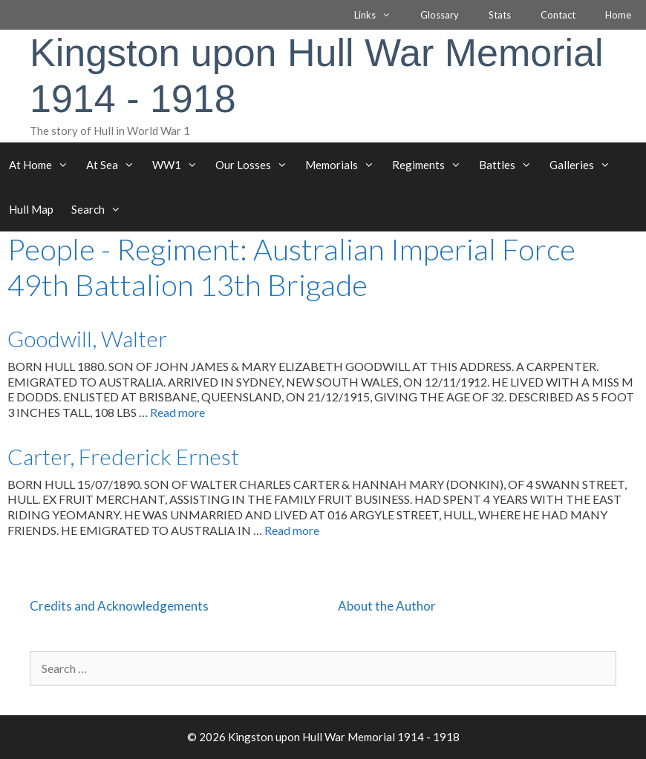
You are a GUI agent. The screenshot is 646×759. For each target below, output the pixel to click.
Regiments (431, 164)
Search (100, 209)
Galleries (584, 164)
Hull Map (31, 209)
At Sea (114, 164)
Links (379, 15)
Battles (510, 164)
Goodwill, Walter (87, 338)
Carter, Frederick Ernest (123, 456)
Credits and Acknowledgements (119, 606)
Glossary (439, 15)
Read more (177, 412)
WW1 (179, 164)
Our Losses (255, 164)
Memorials (344, 164)
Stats (500, 15)
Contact (558, 15)
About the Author (387, 606)
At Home (43, 164)
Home (618, 15)
